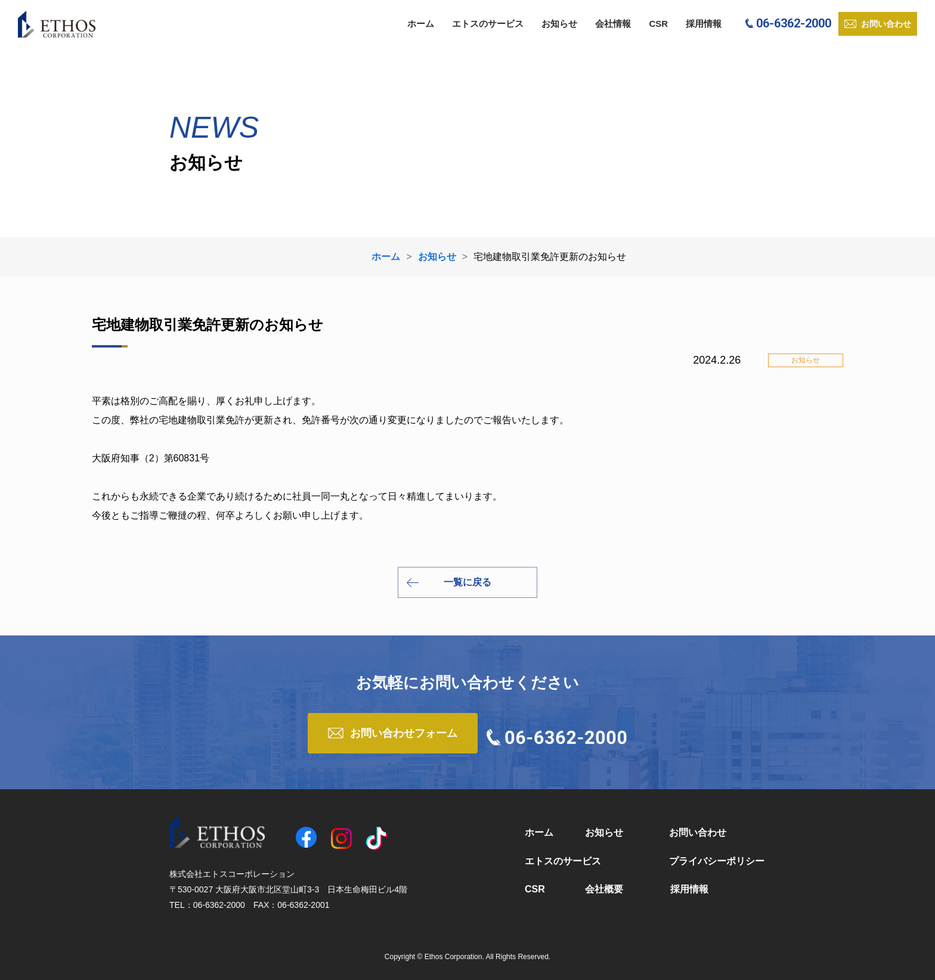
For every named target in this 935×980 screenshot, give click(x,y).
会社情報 (613, 23)
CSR (658, 23)
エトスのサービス (488, 23)
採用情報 (704, 23)
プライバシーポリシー (716, 861)
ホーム (420, 23)
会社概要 (604, 889)
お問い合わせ (697, 832)
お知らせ (559, 23)
